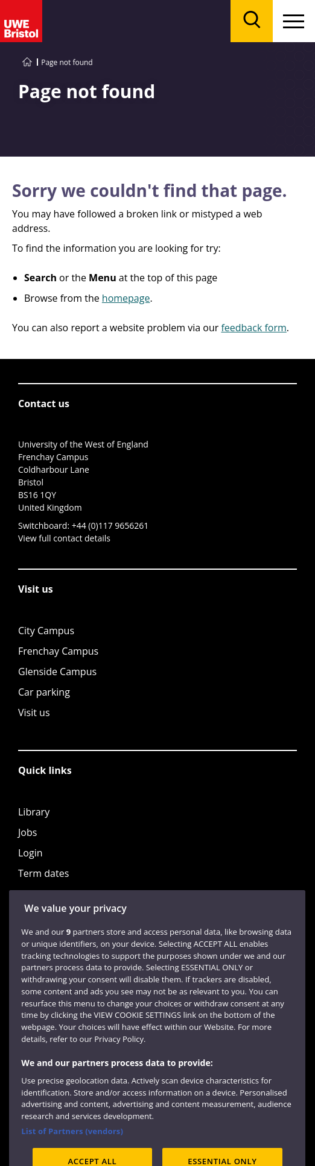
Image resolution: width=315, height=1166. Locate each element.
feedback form (253, 327)
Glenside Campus (57, 671)
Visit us (34, 712)
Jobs (27, 832)
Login (30, 852)
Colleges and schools (65, 893)
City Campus (46, 630)
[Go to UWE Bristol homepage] (27, 62)
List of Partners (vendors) (72, 1146)
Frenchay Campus (58, 651)
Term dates (43, 873)
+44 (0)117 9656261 (110, 525)
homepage (126, 298)
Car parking (44, 692)
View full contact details (64, 538)
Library (33, 811)
